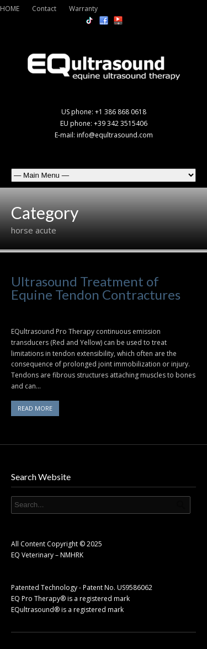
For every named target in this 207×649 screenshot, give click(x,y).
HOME (9, 8)
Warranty (83, 8)
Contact (44, 8)
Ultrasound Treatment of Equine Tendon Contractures (96, 287)
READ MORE (35, 408)
